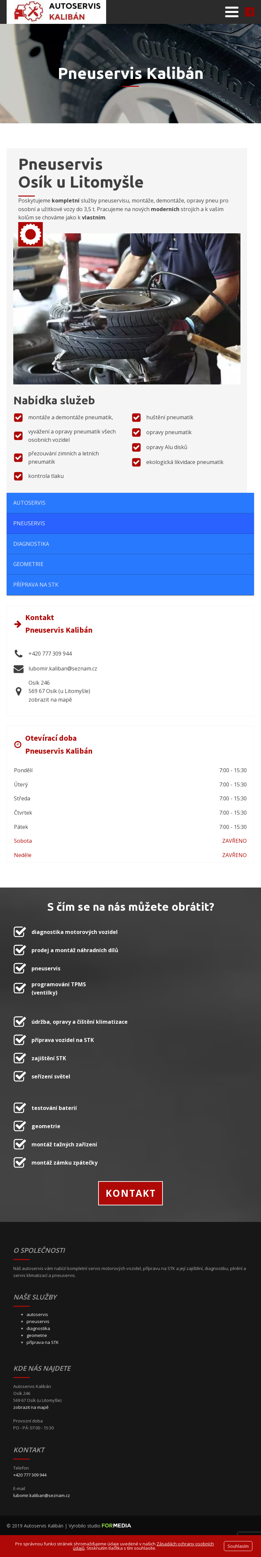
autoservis (37, 1314)
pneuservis (38, 1321)
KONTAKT (130, 1193)
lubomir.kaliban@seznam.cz (41, 1495)
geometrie (37, 1335)
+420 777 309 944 (29, 1475)
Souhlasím (238, 1546)
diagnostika (38, 1328)
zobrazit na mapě (30, 1407)
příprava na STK (43, 1342)
